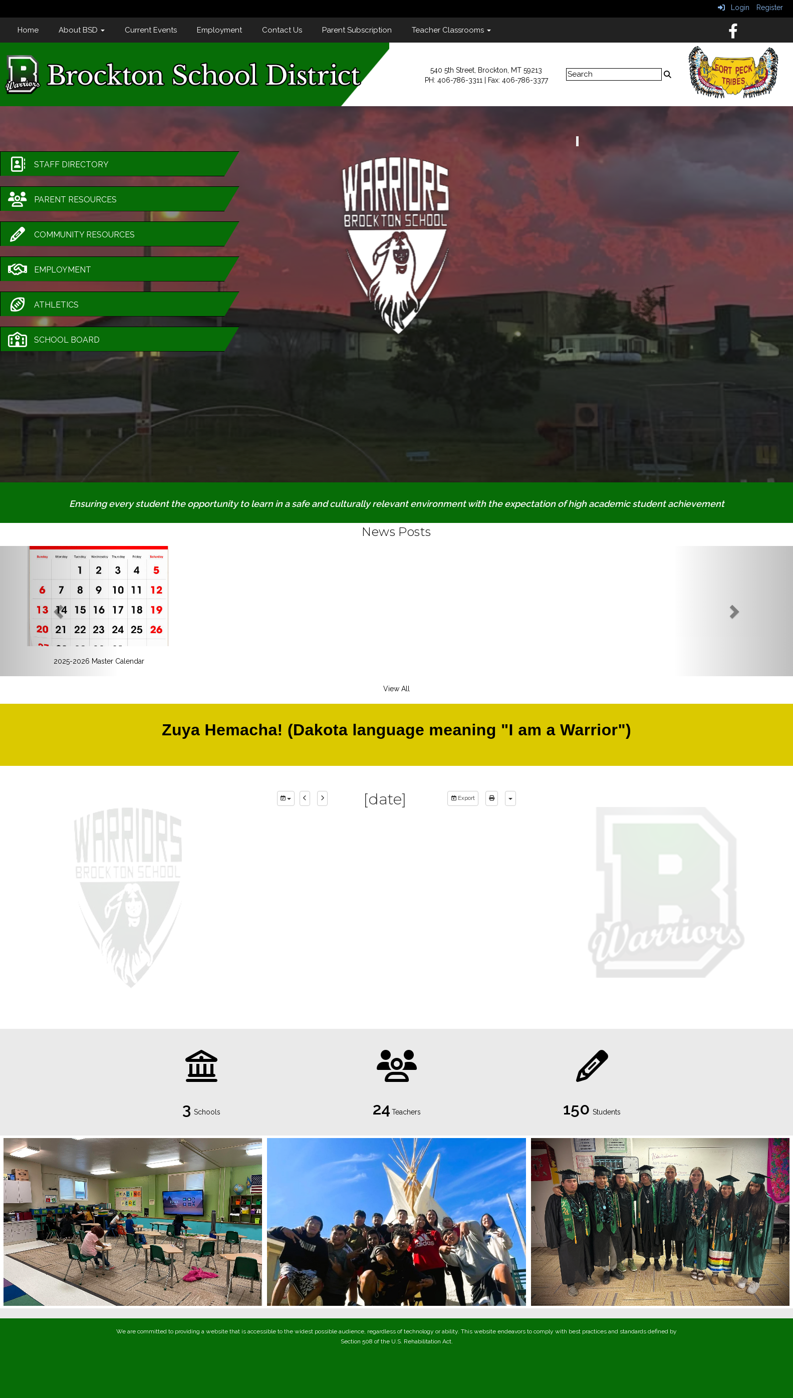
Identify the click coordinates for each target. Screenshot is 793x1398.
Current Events (151, 30)
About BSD (82, 30)
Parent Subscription (357, 30)
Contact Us (282, 30)
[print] (491, 798)
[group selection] (286, 798)
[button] (59, 611)
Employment (219, 30)
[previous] (305, 798)
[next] (322, 798)
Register (769, 8)
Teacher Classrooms (451, 30)
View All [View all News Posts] (396, 689)
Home (28, 30)
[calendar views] (510, 798)
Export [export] (463, 798)
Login (733, 8)
